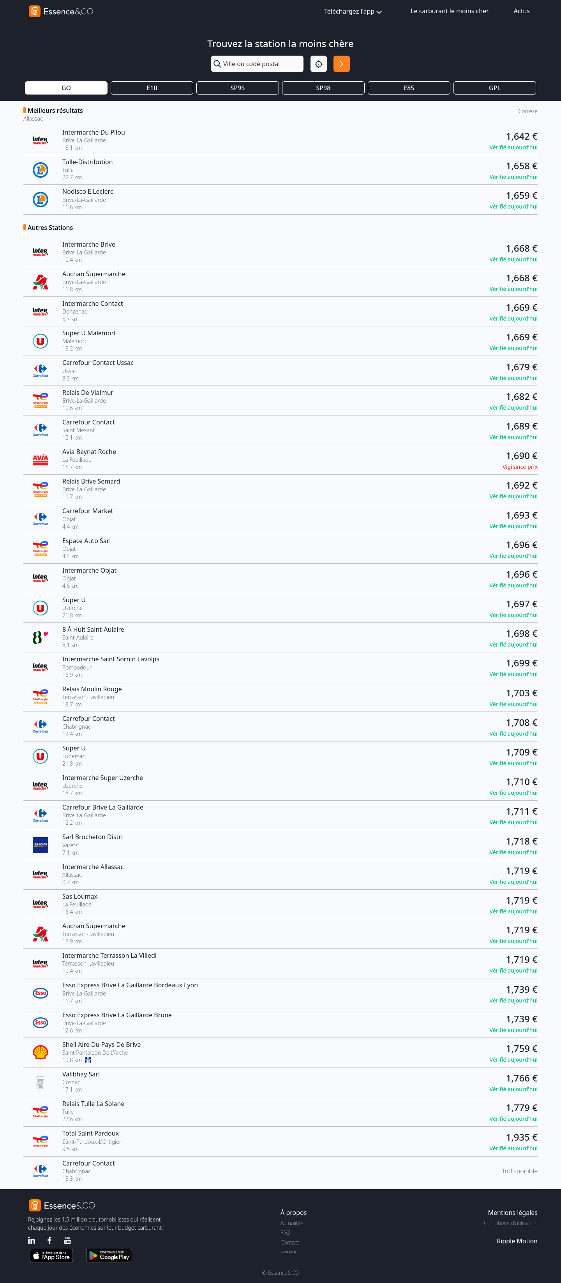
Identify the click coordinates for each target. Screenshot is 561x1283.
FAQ (285, 1232)
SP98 (323, 88)
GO (66, 88)
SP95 (238, 88)
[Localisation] (318, 64)
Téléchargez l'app (354, 12)
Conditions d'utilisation (511, 1223)
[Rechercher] (341, 64)
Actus (522, 11)
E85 (409, 88)
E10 (151, 88)
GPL (495, 88)
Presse (288, 1252)
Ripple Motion (517, 1241)
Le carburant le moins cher (450, 11)
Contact (289, 1242)
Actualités (291, 1223)
